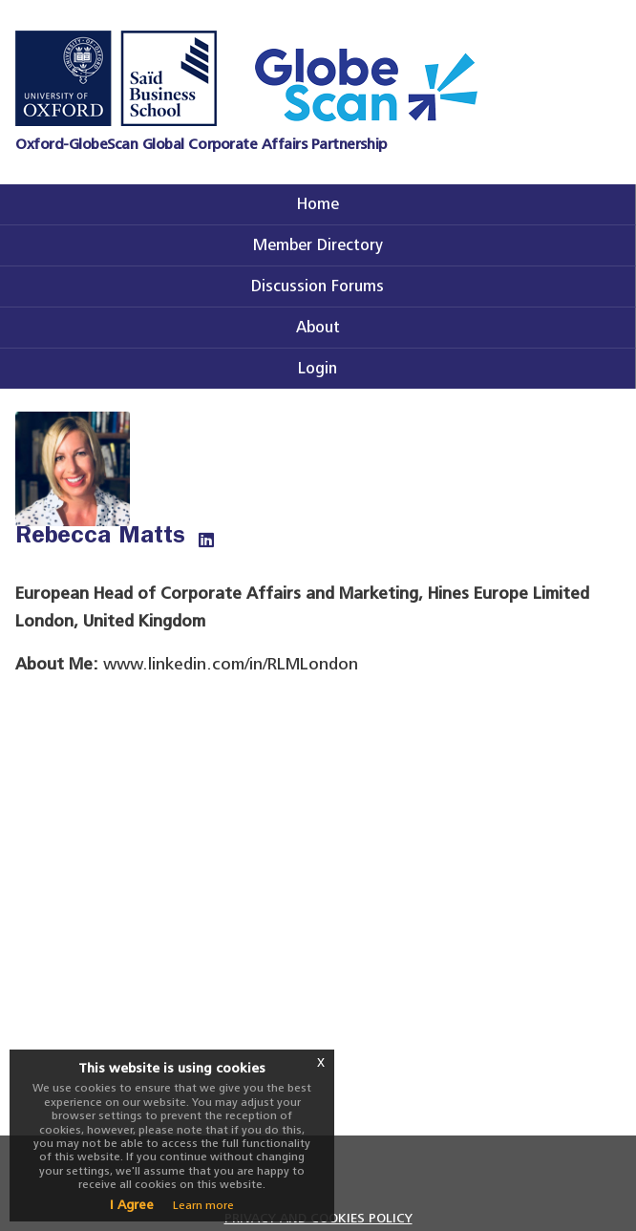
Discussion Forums (317, 286)
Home (318, 204)
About (318, 327)
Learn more (203, 1205)
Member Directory (318, 245)
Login (317, 368)
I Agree (132, 1205)
